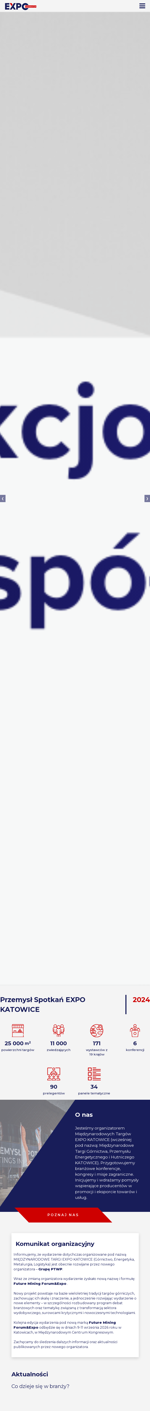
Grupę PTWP (50, 1269)
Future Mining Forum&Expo (40, 1284)
